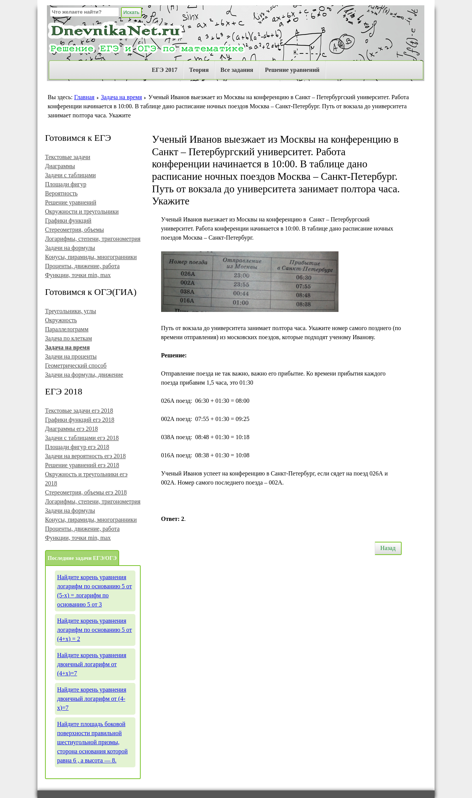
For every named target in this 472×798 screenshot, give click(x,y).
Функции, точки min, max (78, 275)
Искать (131, 12)
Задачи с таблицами (70, 175)
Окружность (61, 320)
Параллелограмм (66, 329)
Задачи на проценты (71, 356)
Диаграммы (60, 166)
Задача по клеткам (68, 338)
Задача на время (121, 97)
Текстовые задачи (67, 157)
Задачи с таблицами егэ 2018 (82, 438)
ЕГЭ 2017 (164, 70)
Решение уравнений (292, 70)
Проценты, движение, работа (82, 266)
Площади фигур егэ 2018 (77, 447)
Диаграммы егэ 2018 (71, 428)
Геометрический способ (76, 365)
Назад (388, 548)
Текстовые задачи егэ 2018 (79, 410)
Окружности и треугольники (82, 211)
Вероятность (61, 193)
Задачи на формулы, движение (84, 374)
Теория (199, 70)
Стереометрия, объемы (74, 229)
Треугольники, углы (70, 311)
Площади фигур (65, 184)
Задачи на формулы (70, 248)
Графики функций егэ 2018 (79, 419)
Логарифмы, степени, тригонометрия (92, 238)
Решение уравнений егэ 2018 (82, 465)
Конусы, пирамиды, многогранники (91, 257)
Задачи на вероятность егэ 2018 (85, 456)
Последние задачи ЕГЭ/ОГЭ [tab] (82, 558)
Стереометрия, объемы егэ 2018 (86, 492)
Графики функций (68, 220)
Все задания (236, 70)
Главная (84, 97)
